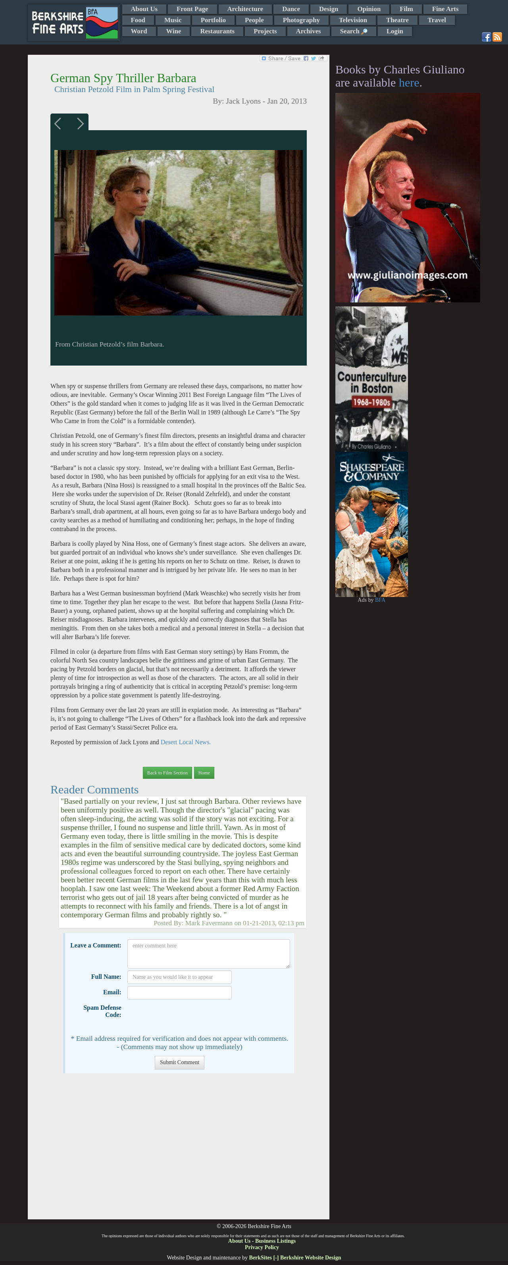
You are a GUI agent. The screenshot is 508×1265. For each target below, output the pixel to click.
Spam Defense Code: (102, 1011)
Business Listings (275, 1241)
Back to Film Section (167, 773)
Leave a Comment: (95, 945)
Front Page (192, 9)
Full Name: (106, 976)
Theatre (397, 20)
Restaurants (217, 31)
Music (173, 20)
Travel (437, 20)
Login (395, 31)
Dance (291, 9)
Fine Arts (445, 9)
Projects (265, 31)
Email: (112, 992)
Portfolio (213, 20)
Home (204, 773)
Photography (301, 20)
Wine (173, 31)
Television (353, 20)
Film (406, 9)
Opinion (369, 9)
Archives (308, 31)
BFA (380, 600)
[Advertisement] (178, 1150)
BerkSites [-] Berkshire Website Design (295, 1258)
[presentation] (187, 1016)
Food (138, 20)
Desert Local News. (186, 742)
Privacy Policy (262, 1247)
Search (354, 31)
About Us (144, 9)
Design (328, 9)
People (254, 20)
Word (139, 31)
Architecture (245, 9)
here (409, 82)
